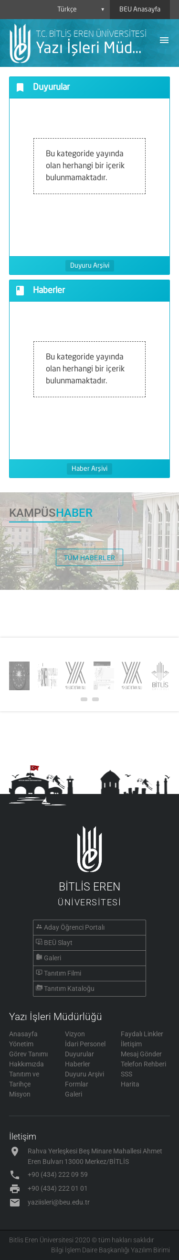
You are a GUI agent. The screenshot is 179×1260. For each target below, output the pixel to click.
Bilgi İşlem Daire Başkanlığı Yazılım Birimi (110, 1250)
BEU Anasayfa (139, 9)
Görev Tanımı (28, 1054)
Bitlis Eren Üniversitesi (41, 1240)
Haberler (77, 1064)
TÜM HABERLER (90, 558)
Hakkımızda (26, 1064)
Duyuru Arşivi (89, 265)
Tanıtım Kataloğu (69, 988)
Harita (130, 1084)
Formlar (76, 1084)
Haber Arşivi (89, 469)
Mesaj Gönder (141, 1054)
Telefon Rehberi (143, 1064)
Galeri (52, 958)
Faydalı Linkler (142, 1034)
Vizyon (75, 1034)
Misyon (20, 1094)
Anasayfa (23, 1034)
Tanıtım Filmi (62, 973)
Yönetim (21, 1044)
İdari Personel (85, 1044)
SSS (126, 1074)
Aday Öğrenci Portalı (74, 927)
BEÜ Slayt (58, 942)
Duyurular (79, 1054)
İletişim (131, 1044)
